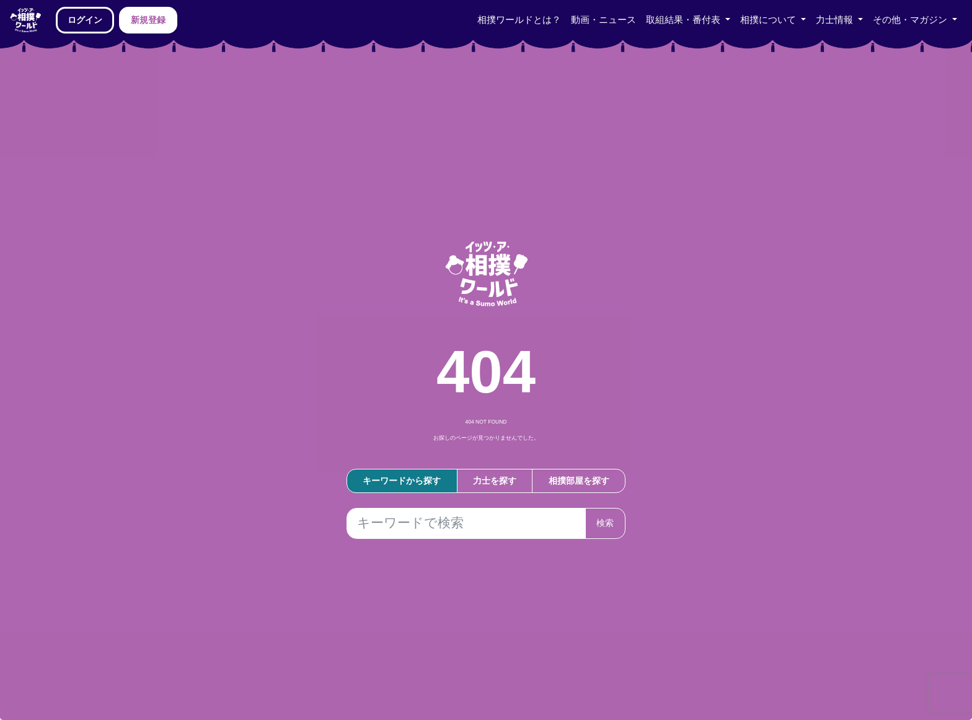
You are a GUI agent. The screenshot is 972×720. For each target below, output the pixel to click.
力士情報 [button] (835, 20)
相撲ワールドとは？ (519, 20)
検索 (605, 523)
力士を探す (494, 481)
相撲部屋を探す (579, 481)
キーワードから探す (402, 481)
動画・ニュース (603, 20)
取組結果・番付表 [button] (684, 20)
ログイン (85, 20)
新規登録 (148, 20)
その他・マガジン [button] (911, 20)
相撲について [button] (769, 20)
